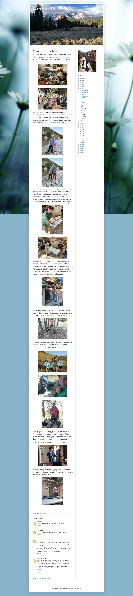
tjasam (69, 588)
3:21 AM (39, 534)
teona (38, 539)
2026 (81, 78)
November (83, 92)
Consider (44, 9)
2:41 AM (39, 525)
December (83, 90)
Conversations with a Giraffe (84, 98)
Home (52, 576)
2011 (81, 142)
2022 (81, 86)
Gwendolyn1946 (41, 558)
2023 (81, 84)
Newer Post (36, 576)
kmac (38, 530)
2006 (81, 152)
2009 (81, 146)
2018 (81, 127)
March (82, 116)
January (83, 120)
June (82, 112)
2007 (81, 150)
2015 (81, 134)
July (82, 110)
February (83, 118)
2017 (81, 129)
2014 (81, 136)
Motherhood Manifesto (84, 101)
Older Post (69, 576)
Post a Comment (39, 573)
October (83, 94)
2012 (81, 140)
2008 (81, 148)
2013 (81, 138)
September (83, 105)
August (83, 108)
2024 (81, 82)
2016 (81, 131)
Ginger (38, 521)
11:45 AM (39, 553)
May (82, 114)
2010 (81, 144)
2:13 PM (39, 569)
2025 (81, 80)
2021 (81, 88)
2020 (81, 123)
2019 (81, 125)
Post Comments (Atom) (44, 578)
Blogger (79, 588)
